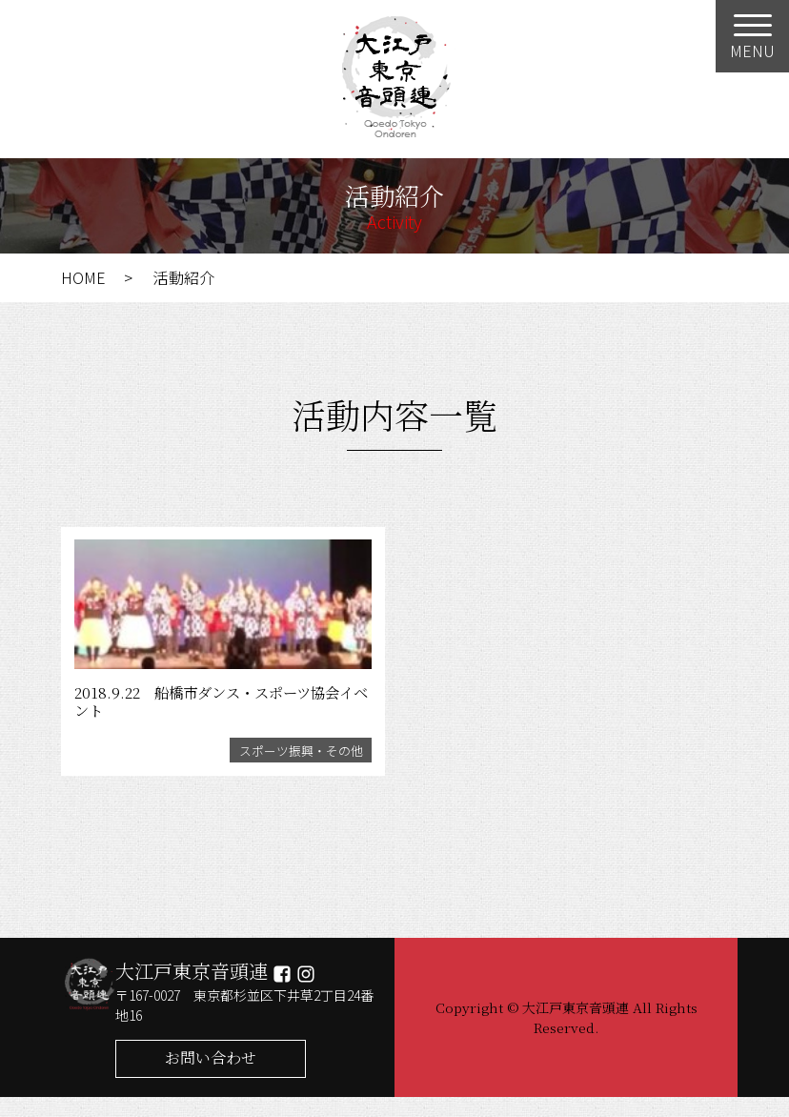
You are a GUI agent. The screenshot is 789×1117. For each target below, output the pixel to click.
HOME (83, 277)
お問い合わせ (210, 1077)
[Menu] (752, 36)
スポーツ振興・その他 (298, 768)
